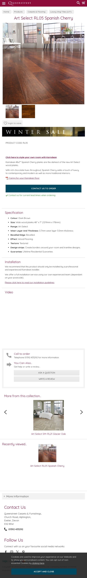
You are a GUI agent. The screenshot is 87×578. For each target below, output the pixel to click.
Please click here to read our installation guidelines (29, 282)
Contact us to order (43, 188)
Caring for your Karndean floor (23, 178)
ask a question (46, 372)
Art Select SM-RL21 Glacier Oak (52, 433)
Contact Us (15, 507)
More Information (17, 496)
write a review (47, 379)
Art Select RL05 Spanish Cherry (47, 465)
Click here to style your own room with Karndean (31, 157)
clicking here (38, 563)
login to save (12, 123)
